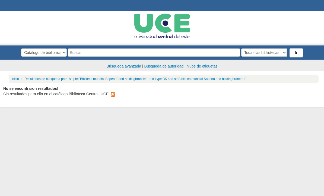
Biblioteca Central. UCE (19, 5)
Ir (296, 52)
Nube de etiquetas (202, 66)
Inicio (15, 79)
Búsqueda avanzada (124, 66)
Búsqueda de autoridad (164, 66)
